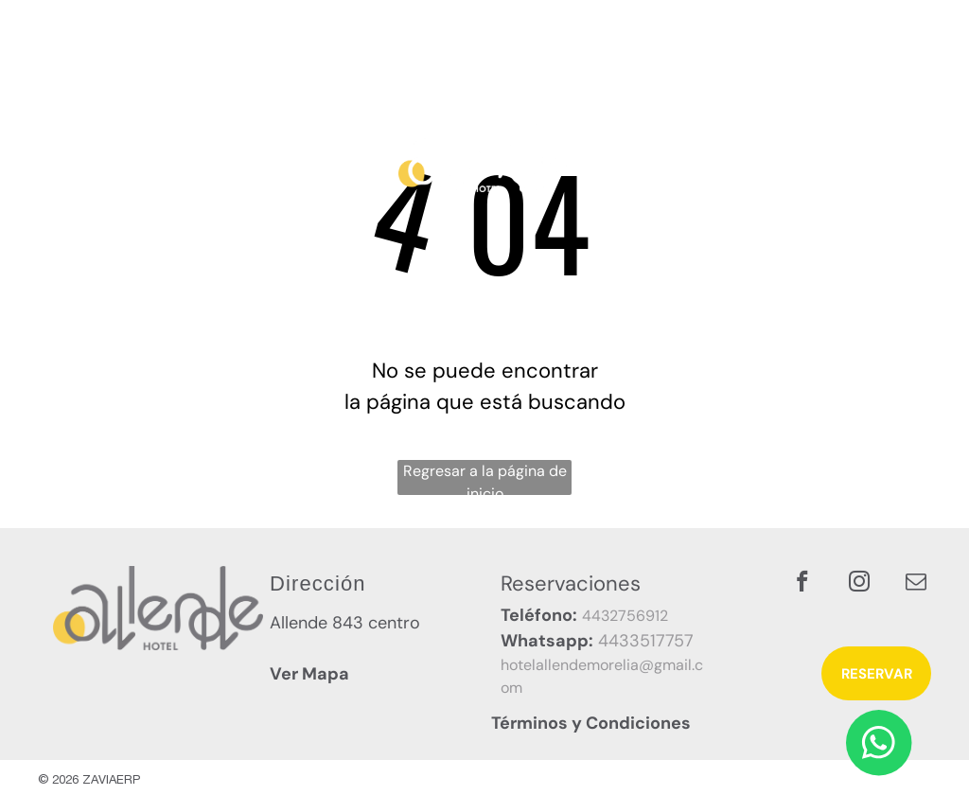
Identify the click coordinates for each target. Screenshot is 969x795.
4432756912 (625, 616)
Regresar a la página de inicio (485, 478)
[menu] (927, 122)
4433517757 (646, 640)
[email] (915, 584)
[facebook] (802, 584)
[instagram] (858, 584)
